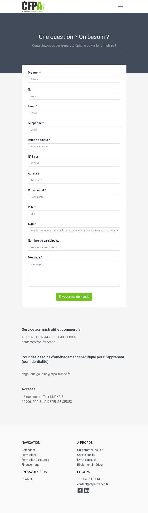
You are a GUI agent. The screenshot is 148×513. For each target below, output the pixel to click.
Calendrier (28, 450)
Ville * (32, 207)
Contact (27, 479)
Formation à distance (35, 459)
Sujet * (32, 223)
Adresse (33, 173)
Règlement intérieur (90, 464)
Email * (33, 106)
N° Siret (33, 156)
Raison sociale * (39, 140)
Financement (30, 464)
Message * (35, 257)
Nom (31, 89)
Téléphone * (36, 123)
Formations (29, 454)
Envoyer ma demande (74, 297)
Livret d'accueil (86, 459)
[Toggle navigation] (120, 6)
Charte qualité (86, 454)
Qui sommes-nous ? (90, 450)
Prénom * (34, 72)
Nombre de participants (44, 240)
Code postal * (37, 190)
